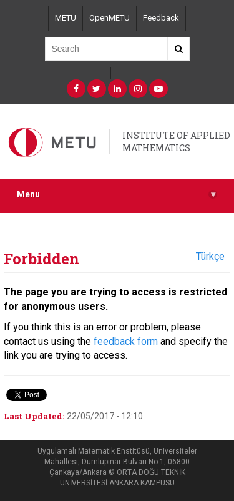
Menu (117, 194)
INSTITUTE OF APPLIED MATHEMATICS (176, 141)
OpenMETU (109, 17)
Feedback (161, 17)
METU (65, 17)
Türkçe (210, 256)
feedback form (126, 341)
